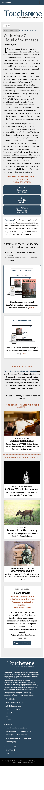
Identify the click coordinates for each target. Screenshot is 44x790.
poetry (11, 30)
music (6, 30)
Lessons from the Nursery (22, 530)
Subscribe (9, 713)
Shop (7, 716)
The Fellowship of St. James (18, 761)
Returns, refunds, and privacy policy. (22, 763)
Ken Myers (9, 220)
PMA (7, 753)
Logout (8, 720)
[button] (22, 270)
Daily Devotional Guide (14, 702)
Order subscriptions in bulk (20, 371)
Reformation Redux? (22, 571)
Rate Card (9, 750)
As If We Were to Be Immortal (22, 489)
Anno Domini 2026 (13, 709)
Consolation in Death (22, 440)
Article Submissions (13, 706)
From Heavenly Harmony (27, 30)
